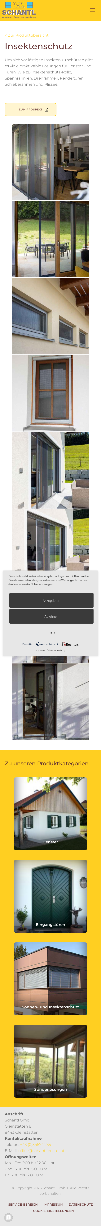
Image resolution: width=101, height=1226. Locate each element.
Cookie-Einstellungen (53, 1211)
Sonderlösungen (50, 1089)
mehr (51, 632)
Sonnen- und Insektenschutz (50, 1007)
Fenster (50, 842)
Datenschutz (81, 1204)
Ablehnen (51, 616)
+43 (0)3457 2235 (35, 1144)
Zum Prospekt (30, 109)
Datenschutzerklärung (56, 650)
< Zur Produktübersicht (27, 35)
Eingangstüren (50, 924)
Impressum (53, 1204)
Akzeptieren (51, 600)
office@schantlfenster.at (41, 1150)
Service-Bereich (23, 1204)
